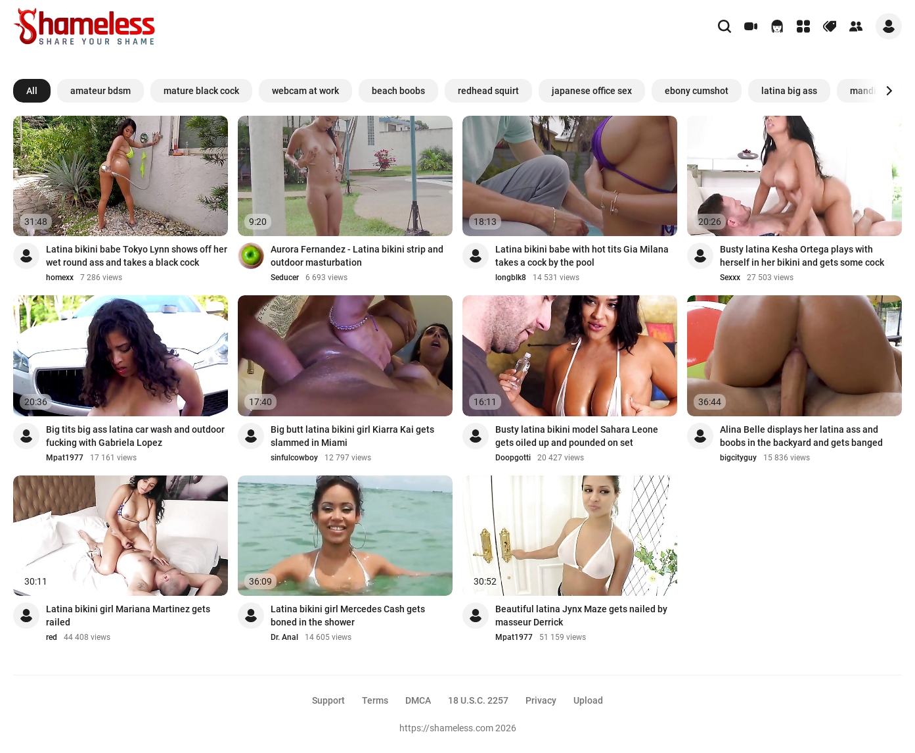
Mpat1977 (64, 458)
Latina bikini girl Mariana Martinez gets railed (128, 615)
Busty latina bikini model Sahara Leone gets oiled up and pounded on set (576, 436)
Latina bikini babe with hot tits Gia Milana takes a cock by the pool (582, 256)
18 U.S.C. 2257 (478, 700)
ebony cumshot (696, 90)
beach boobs (398, 90)
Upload (588, 700)
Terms (375, 700)
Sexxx (730, 277)
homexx (60, 277)
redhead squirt (488, 90)
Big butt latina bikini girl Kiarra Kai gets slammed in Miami (352, 436)
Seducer (285, 277)
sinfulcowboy (294, 458)
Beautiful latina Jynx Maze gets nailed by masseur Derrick (581, 615)
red (51, 637)
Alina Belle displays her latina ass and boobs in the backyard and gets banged (801, 436)
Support (328, 700)
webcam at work (305, 90)
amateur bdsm (100, 90)
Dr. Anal (284, 637)
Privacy (540, 700)
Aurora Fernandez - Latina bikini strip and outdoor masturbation (357, 256)
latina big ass (789, 90)
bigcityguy (738, 458)
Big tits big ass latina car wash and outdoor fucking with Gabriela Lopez (135, 436)
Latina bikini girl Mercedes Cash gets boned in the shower (348, 615)
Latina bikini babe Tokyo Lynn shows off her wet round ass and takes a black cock (136, 256)
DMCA (418, 700)
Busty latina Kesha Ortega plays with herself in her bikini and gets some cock (802, 256)
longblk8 (510, 277)
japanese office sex (592, 90)
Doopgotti (513, 458)
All (31, 90)
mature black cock (201, 90)
